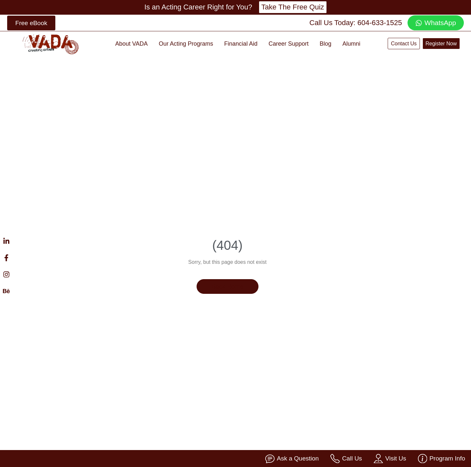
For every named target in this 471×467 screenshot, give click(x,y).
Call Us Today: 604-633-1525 (356, 23)
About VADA (131, 43)
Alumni (351, 43)
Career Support (289, 43)
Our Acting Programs (186, 43)
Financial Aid (240, 43)
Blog (325, 43)
